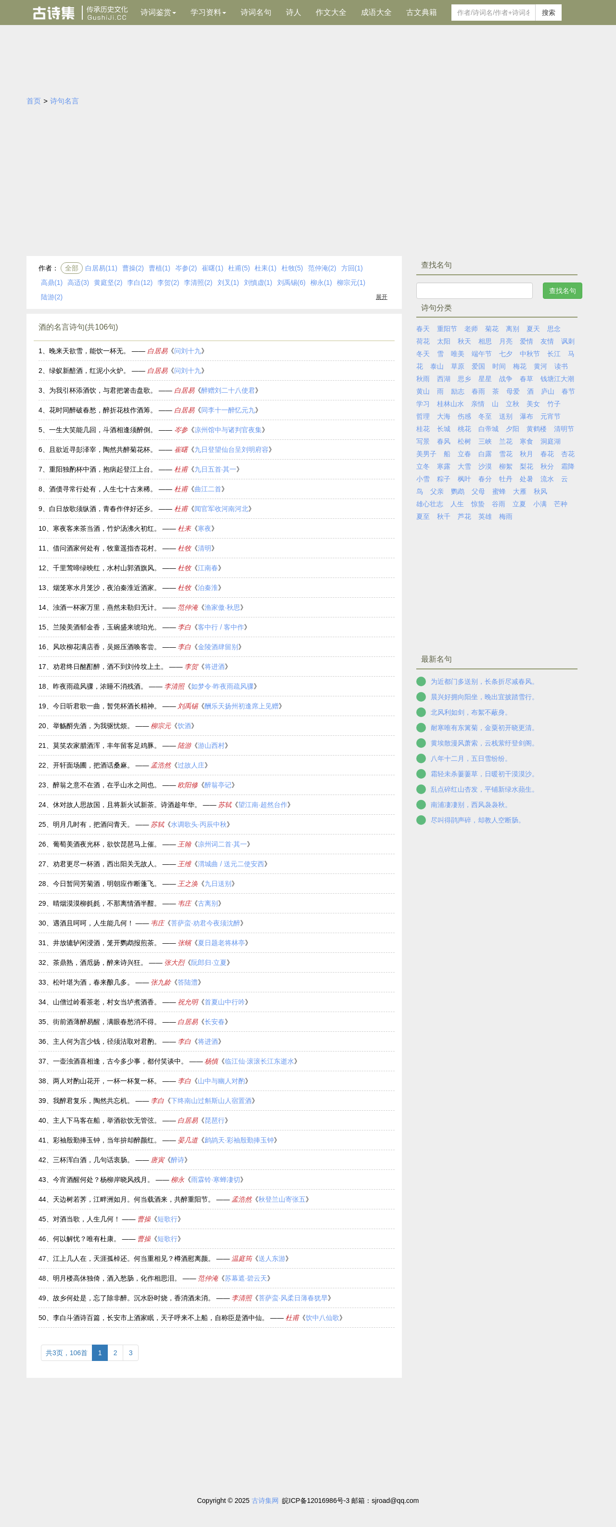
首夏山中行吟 (225, 1002)
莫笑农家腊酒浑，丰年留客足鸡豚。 (107, 745)
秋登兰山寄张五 (282, 1199)
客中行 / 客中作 (221, 627)
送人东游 (271, 1258)
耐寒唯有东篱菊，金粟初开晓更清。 (485, 727)
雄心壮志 (429, 504)
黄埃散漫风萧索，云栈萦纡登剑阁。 (485, 743)
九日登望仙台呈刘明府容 (231, 449)
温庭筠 (241, 1258)
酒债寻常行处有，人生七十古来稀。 (103, 489)
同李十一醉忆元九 (228, 410)
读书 (561, 366)
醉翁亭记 (218, 785)
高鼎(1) (52, 282)
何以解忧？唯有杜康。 (86, 1239)
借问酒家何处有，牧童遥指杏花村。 (107, 548)
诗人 (293, 12)
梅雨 (506, 516)
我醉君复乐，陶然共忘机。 (93, 1100)
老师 (471, 329)
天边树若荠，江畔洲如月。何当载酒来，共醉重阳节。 (134, 1199)
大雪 (464, 466)
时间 (499, 366)
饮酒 (184, 726)
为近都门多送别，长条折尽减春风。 (485, 681)
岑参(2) (186, 268)
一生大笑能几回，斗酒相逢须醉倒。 (103, 430)
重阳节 (447, 329)
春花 (547, 454)
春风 (443, 441)
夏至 (423, 516)
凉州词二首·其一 (222, 844)
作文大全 (331, 12)
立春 (464, 454)
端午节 (482, 354)
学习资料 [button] (208, 12)
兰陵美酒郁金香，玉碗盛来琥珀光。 (107, 627)
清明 (204, 548)
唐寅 (157, 1160)
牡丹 (506, 479)
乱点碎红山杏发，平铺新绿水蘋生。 (485, 789)
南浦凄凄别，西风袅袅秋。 (471, 804)
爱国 (478, 366)
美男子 (426, 454)
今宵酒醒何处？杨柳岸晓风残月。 (103, 1179)
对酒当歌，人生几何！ (86, 1219)
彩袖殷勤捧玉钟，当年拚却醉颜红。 (107, 1140)
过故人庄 (191, 765)
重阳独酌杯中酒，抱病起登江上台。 (103, 469)
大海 (443, 416)
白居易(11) (101, 268)
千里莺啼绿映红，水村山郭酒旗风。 (107, 568)
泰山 (437, 366)
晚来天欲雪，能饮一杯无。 (89, 351)
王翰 (184, 844)
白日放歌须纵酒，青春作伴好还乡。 (103, 509)
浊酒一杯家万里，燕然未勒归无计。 (107, 607)
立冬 (423, 466)
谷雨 (498, 504)
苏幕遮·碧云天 (246, 1278)
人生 (457, 504)
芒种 (560, 504)
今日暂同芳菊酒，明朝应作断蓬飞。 (107, 883)
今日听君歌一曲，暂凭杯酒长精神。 (107, 706)
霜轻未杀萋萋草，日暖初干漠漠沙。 (485, 774)
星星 (485, 379)
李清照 (174, 686)
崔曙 (181, 449)
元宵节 (550, 416)
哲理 (423, 416)
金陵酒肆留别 (218, 647)
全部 (71, 268)
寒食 (526, 441)
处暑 (526, 479)
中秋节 (530, 354)
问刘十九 (187, 351)
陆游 (184, 745)
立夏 (519, 504)
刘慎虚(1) (258, 282)
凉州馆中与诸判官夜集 (228, 430)
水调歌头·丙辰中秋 (199, 824)
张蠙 (184, 943)
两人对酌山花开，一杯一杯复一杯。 (107, 1081)
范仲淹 (188, 607)
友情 (547, 341)
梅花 (519, 366)
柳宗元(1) (351, 282)
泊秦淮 (208, 587)
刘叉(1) (228, 282)
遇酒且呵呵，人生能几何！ (93, 923)
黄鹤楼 (536, 429)
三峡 (485, 441)
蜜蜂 (499, 491)
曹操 (144, 1219)
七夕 (506, 354)
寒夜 (204, 528)
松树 (464, 441)
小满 (540, 504)
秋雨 (423, 379)
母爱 (513, 391)
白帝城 (488, 429)
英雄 (485, 516)
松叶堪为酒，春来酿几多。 (93, 982)
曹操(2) (133, 268)
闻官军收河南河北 (221, 509)
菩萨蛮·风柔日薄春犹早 (293, 1298)
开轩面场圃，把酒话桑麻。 (93, 765)
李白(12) (140, 282)
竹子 (554, 404)
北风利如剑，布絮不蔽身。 (471, 712)
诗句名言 (64, 101)
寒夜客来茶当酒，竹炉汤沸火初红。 (107, 528)
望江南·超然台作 (262, 804)
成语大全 (376, 12)
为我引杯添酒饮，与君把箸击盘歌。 (103, 390)
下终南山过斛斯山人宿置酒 (211, 1100)
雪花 (506, 454)
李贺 (191, 666)
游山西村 (211, 745)
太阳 (443, 341)
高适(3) (78, 282)
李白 (184, 627)
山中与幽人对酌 (221, 1081)
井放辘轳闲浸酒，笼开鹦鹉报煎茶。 (107, 943)
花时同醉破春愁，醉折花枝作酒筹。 (103, 410)
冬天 (423, 354)
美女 (533, 404)
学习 (423, 404)
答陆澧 (188, 982)
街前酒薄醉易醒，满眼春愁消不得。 (107, 1022)
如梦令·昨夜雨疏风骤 (222, 686)
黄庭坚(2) (108, 282)
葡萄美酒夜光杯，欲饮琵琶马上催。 (107, 844)
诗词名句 (256, 12)
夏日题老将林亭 (221, 943)
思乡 (464, 379)
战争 (506, 379)
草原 (457, 366)
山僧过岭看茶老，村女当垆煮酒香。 (107, 1002)
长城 (443, 429)
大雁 (519, 491)
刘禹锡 (188, 706)
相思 (485, 341)
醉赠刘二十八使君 (228, 390)
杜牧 (184, 548)
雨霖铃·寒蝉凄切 (215, 1179)
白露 (485, 454)
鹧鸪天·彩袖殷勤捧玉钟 (239, 1140)
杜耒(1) (265, 268)
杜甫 (181, 469)
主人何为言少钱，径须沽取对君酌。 (107, 1041)
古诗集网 (265, 1500)
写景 (423, 441)
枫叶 (464, 479)
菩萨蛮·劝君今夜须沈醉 (205, 923)
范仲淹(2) (322, 268)
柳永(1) (321, 282)
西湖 (443, 379)
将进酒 (215, 666)
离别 (512, 329)
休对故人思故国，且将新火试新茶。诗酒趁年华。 (127, 804)
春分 (485, 479)
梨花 (526, 466)
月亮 (506, 341)
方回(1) (352, 268)
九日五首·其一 (215, 469)
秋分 (547, 466)
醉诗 (177, 1160)
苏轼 (224, 804)
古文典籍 (421, 12)
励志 (457, 391)
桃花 (464, 429)
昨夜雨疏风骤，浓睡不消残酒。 (100, 686)
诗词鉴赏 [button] (158, 12)
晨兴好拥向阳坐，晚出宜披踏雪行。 (485, 697)
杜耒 (184, 528)
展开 (381, 297)
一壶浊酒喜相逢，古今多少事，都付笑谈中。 (120, 1061)
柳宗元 (161, 726)
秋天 (464, 341)
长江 (554, 354)
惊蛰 (478, 504)
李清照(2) (198, 282)
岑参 (181, 430)
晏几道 (188, 1140)
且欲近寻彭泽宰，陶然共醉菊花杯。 (103, 449)
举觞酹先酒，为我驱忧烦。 (93, 726)
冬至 (485, 416)
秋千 (443, 516)
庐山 (547, 391)
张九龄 (161, 982)
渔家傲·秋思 (222, 607)
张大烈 (174, 962)
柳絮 (506, 466)
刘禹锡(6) (291, 282)
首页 (33, 101)
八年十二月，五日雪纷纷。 (471, 758)
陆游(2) (52, 297)
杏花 (568, 454)
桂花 (423, 429)
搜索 (548, 12)
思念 (554, 329)
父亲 (437, 491)
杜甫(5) (239, 268)
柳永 (177, 1179)
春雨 (478, 391)
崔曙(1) (212, 268)
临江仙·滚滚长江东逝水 (259, 1061)
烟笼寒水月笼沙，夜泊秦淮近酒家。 (107, 587)
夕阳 (512, 429)
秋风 (540, 491)
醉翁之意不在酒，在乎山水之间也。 (107, 785)
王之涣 (188, 883)
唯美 (457, 354)
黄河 (540, 366)
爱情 (526, 341)
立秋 (512, 404)
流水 (547, 479)
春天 (423, 329)
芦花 (464, 516)
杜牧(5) (292, 268)
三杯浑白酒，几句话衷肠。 (93, 1160)
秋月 (526, 454)
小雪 (423, 479)
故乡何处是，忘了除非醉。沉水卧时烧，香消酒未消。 (134, 1298)
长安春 (215, 1022)
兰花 (506, 441)
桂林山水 (450, 404)
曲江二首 (207, 489)
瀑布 (526, 416)
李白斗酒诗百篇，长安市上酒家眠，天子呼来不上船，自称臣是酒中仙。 (161, 1318)
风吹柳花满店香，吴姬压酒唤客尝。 (107, 647)
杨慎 (211, 1061)
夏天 (533, 329)
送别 (506, 416)
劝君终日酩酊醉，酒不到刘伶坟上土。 (110, 666)
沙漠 (485, 466)
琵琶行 (215, 1120)
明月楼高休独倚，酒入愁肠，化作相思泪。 (117, 1278)
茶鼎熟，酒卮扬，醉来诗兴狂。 (100, 962)
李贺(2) (168, 282)
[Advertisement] (308, 179)
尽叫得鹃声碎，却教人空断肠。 (478, 820)
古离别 (208, 903)
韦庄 (184, 903)
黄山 (423, 391)
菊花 (492, 329)
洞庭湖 (550, 441)
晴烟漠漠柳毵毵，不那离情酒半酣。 (107, 903)
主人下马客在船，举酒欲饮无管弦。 (107, 1120)
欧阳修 (188, 785)
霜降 (568, 466)
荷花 (423, 341)
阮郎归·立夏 (209, 962)
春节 (568, 391)
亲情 (478, 404)
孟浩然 (161, 765)
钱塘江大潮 (557, 379)
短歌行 (167, 1219)
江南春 (208, 568)
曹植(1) (159, 268)
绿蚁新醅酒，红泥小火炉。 (89, 370)
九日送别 (218, 883)
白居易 (157, 351)
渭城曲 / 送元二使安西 (231, 864)
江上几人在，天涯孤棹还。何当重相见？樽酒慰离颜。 (134, 1258)
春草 (526, 379)
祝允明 (188, 1002)
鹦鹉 (457, 491)
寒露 (443, 466)
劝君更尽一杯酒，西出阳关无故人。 (107, 864)
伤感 (464, 416)
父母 (478, 491)
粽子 (443, 479)
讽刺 (568, 341)
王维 (184, 864)
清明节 (564, 429)
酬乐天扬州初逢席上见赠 (242, 706)
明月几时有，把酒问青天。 (93, 824)
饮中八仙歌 (322, 1318)
